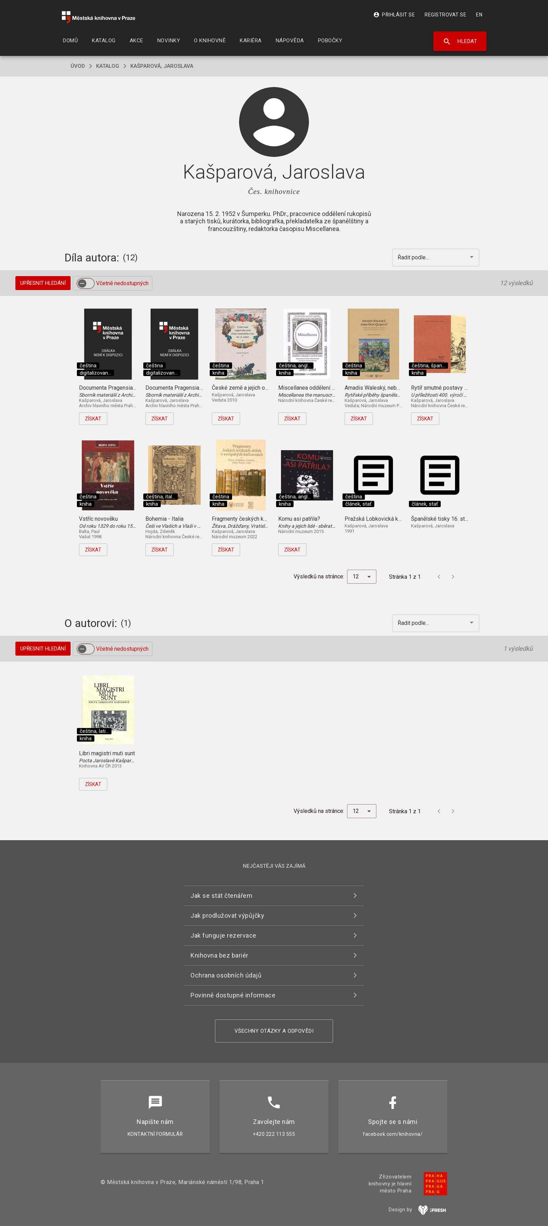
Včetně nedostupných (122, 283)
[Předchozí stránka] (439, 577)
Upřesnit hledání (43, 283)
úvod (78, 66)
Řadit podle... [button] (414, 257)
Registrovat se (445, 14)
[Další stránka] (453, 577)
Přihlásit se (394, 15)
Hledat (460, 41)
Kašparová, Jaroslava (161, 66)
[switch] (86, 283)
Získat (93, 418)
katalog (107, 66)
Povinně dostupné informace (232, 995)
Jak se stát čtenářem (221, 895)
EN (479, 14)
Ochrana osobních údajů (225, 975)
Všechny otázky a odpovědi (274, 1031)
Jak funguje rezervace (223, 935)
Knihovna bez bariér (219, 955)
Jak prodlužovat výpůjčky (227, 915)
